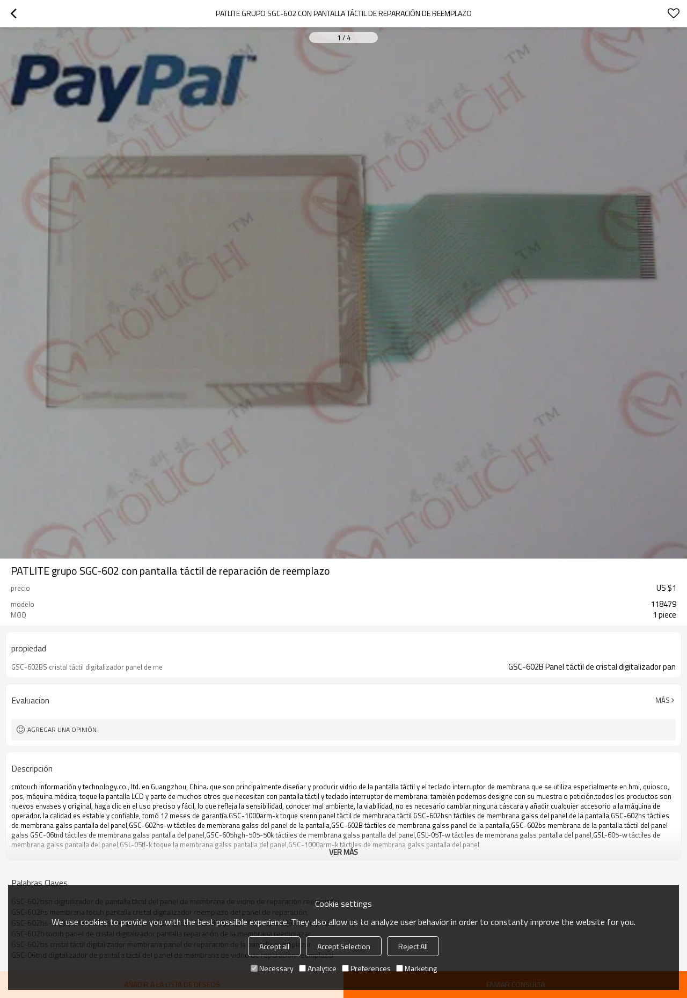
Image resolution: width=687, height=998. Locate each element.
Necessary (272, 968)
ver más (343, 851)
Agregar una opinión (62, 729)
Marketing (416, 968)
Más (662, 700)
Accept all (274, 946)
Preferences (366, 968)
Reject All (413, 946)
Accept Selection (343, 946)
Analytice (318, 968)
